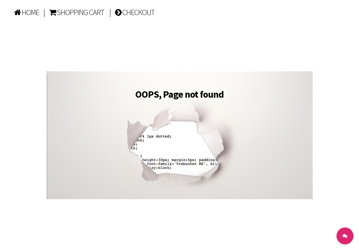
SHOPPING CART (76, 12)
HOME (26, 12)
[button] (345, 235)
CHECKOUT (135, 12)
